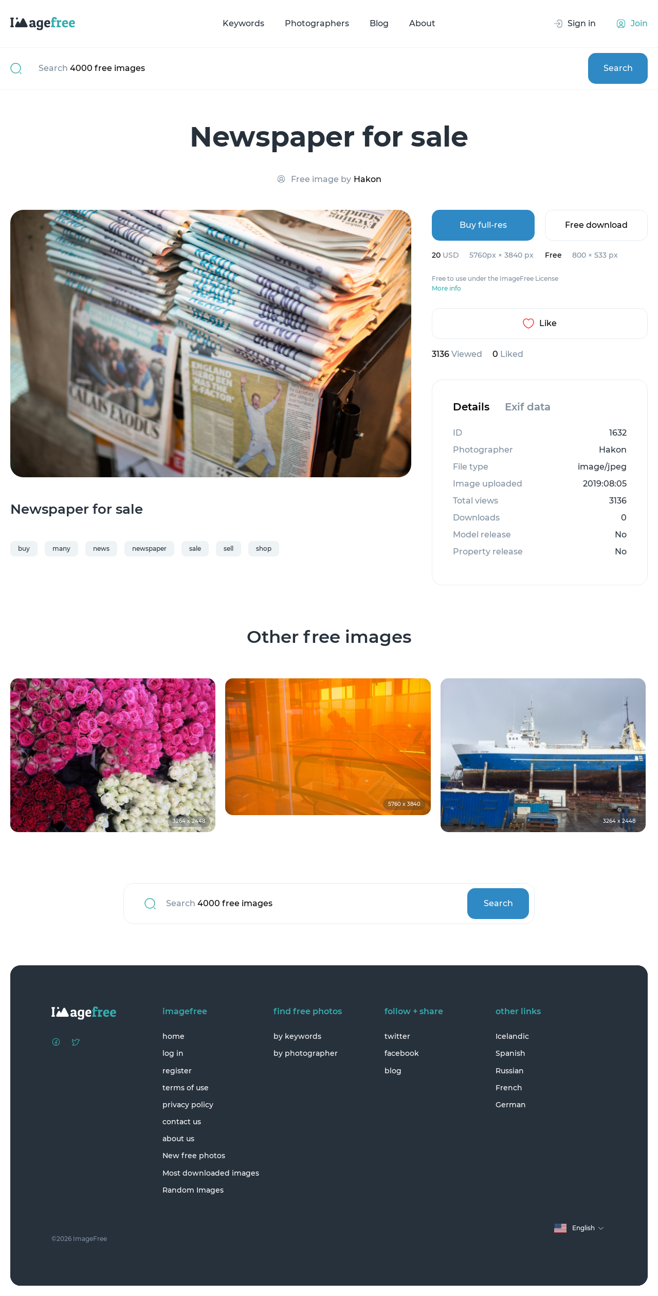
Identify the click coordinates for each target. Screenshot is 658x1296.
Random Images (193, 1190)
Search (618, 68)
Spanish (510, 1053)
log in (173, 1053)
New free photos (193, 1155)
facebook (402, 1053)
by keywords (297, 1036)
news (101, 548)
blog (393, 1070)
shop (263, 548)
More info (446, 288)
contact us (181, 1121)
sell (228, 548)
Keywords (243, 23)
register (177, 1070)
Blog (379, 23)
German (511, 1104)
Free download (596, 225)
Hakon (367, 179)
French (509, 1087)
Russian (510, 1070)
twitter (397, 1036)
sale (195, 548)
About (422, 23)
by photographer (305, 1053)
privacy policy (187, 1104)
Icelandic (512, 1036)
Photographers (317, 23)
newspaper (149, 548)
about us (178, 1138)
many (61, 548)
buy (24, 548)
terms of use (185, 1087)
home (173, 1036)
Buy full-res (483, 225)
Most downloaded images (210, 1173)
